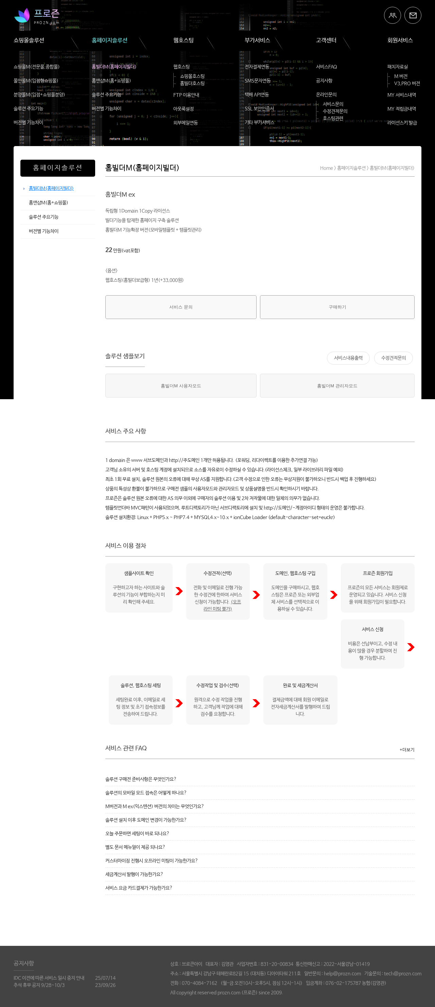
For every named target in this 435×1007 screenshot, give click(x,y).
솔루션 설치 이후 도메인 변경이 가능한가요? (146, 820)
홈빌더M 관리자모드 (337, 385)
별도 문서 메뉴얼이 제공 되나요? (135, 847)
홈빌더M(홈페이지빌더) (114, 67)
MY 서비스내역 (401, 95)
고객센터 (326, 40)
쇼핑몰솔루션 (29, 40)
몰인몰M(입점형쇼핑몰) (36, 81)
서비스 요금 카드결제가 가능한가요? (139, 888)
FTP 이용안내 (186, 95)
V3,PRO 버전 (407, 83)
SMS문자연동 (258, 81)
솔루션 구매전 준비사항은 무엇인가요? (141, 779)
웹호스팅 (183, 40)
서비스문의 (333, 104)
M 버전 (400, 76)
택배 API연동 (257, 95)
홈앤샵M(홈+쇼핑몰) (111, 81)
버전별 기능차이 (28, 122)
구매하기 (337, 307)
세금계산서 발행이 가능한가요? (134, 874)
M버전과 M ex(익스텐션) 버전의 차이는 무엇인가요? (154, 806)
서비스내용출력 (348, 358)
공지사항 (324, 81)
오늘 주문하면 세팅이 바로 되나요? (137, 833)
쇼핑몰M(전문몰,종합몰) (37, 67)
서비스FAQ (326, 67)
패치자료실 (397, 67)
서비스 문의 (181, 307)
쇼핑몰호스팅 (192, 76)
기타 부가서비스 (259, 122)
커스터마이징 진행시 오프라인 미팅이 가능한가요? (151, 861)
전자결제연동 (257, 67)
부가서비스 (257, 40)
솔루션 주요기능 (28, 108)
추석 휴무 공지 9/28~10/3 (39, 985)
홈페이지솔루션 (109, 40)
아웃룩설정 (183, 109)
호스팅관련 (333, 118)
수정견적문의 (335, 111)
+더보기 (407, 750)
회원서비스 (400, 40)
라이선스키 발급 (402, 123)
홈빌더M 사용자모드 (181, 385)
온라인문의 (326, 95)
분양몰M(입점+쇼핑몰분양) (39, 95)
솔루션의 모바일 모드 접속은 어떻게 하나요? (146, 793)
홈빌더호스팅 (192, 83)
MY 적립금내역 (401, 109)
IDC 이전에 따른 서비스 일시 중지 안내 (49, 978)
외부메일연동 (185, 123)
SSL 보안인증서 (259, 108)
